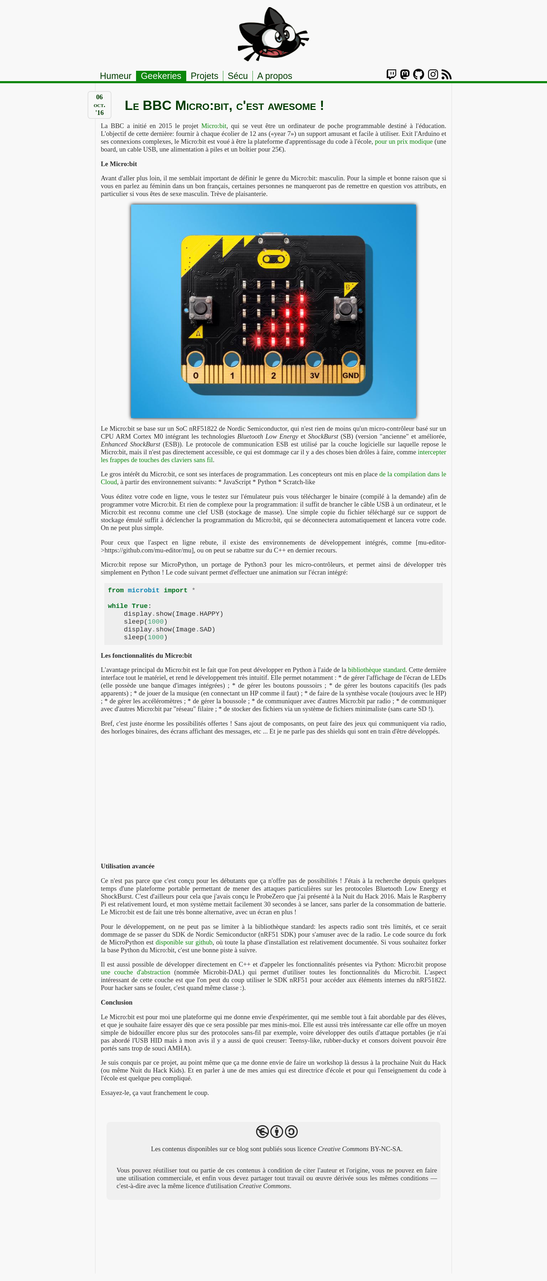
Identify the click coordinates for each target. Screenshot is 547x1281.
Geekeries (161, 76)
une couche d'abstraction (136, 979)
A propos (274, 76)
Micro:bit (213, 125)
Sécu (238, 76)
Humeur (116, 76)
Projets (204, 76)
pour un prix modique (404, 141)
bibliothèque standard (376, 677)
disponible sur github (184, 949)
